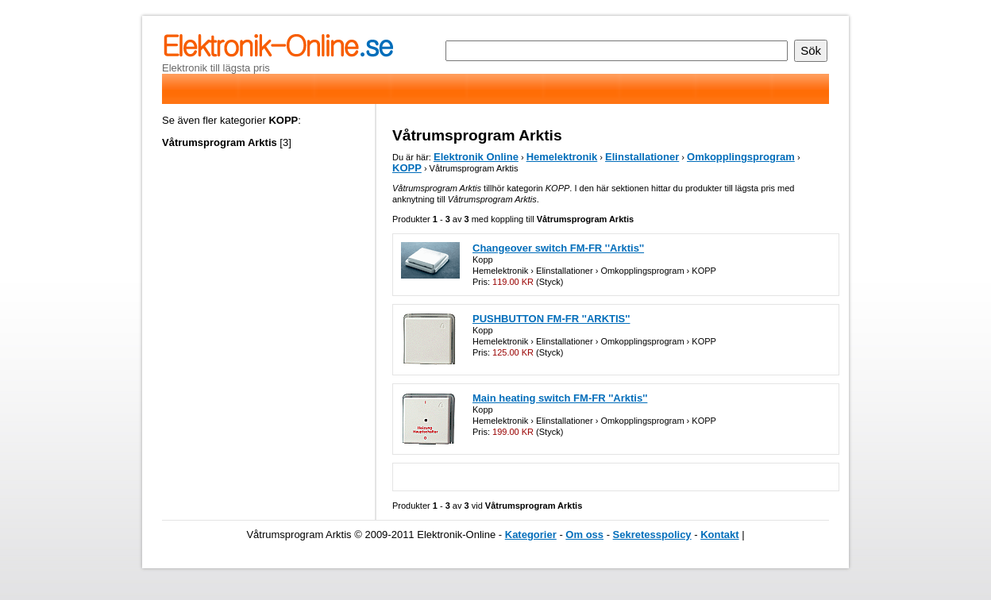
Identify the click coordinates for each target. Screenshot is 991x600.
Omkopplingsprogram (741, 157)
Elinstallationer (642, 157)
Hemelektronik (562, 157)
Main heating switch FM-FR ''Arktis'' (559, 398)
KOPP (407, 168)
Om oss (584, 534)
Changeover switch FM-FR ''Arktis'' (558, 248)
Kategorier (531, 534)
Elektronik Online (476, 157)
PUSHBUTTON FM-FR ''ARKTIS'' (551, 319)
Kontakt (719, 534)
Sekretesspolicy (652, 534)
